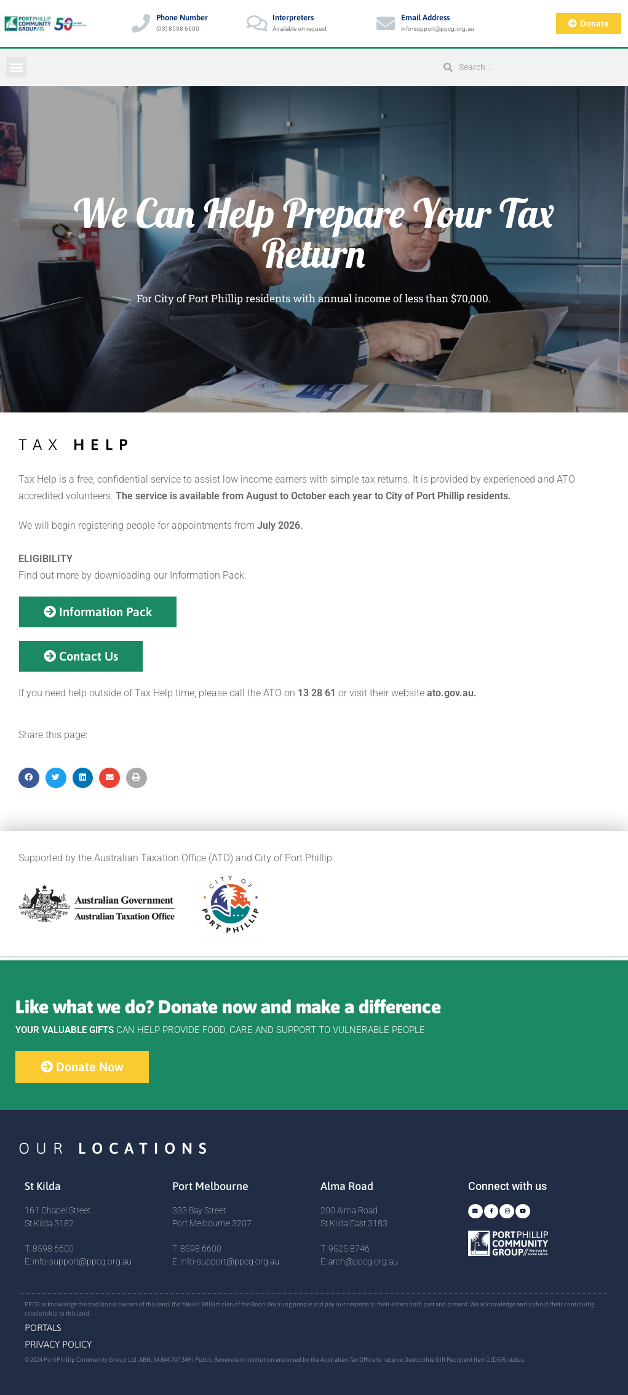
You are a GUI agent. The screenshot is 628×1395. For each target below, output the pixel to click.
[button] (16, 67)
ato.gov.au (450, 693)
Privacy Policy (58, 1344)
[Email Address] (385, 23)
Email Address (425, 17)
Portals (43, 1327)
